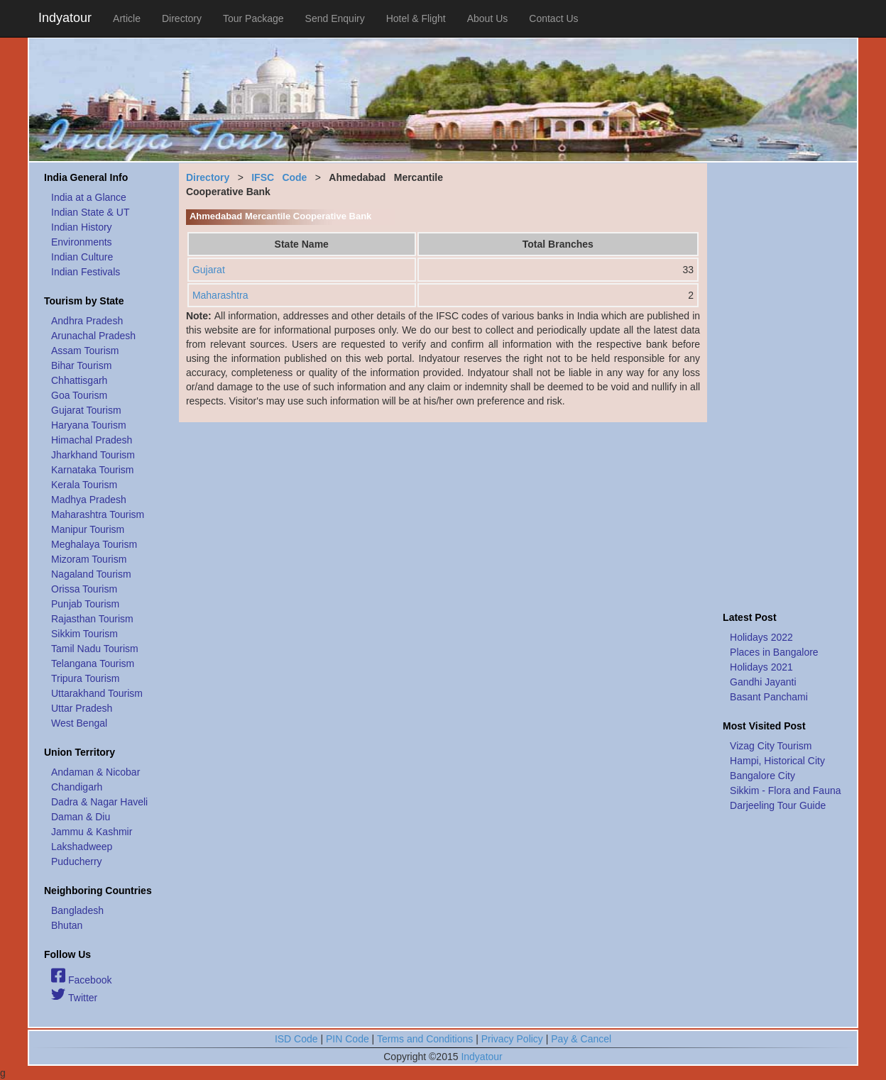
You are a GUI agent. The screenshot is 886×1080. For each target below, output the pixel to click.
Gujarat (208, 269)
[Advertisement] (782, 383)
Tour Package (253, 18)
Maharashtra (220, 295)
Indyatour (65, 18)
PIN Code (347, 1039)
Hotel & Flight (416, 18)
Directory (182, 18)
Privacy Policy (512, 1039)
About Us (487, 18)
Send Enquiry (335, 18)
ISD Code (296, 1039)
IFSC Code (279, 177)
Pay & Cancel (581, 1039)
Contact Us (553, 18)
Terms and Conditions (425, 1039)
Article (127, 18)
